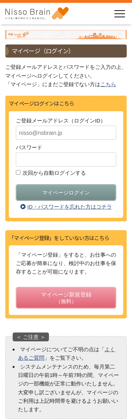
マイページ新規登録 (66, 299)
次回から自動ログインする (54, 173)
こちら (108, 84)
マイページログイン (66, 193)
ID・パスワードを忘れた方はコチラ (66, 207)
